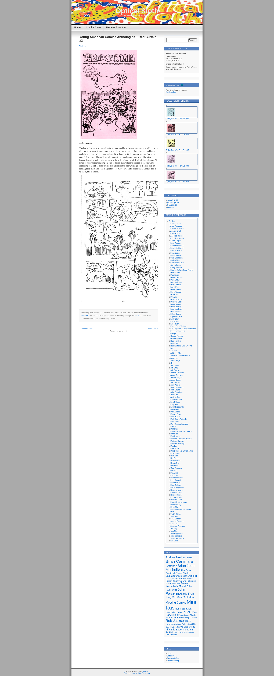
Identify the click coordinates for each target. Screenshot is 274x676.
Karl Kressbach (176, 400)
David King (174, 287)
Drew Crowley (175, 307)
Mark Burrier (175, 417)
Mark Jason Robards (178, 419)
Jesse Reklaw (175, 380)
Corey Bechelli (176, 268)
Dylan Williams (176, 312)
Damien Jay (175, 273)
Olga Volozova (176, 468)
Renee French (175, 495)
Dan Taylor (174, 275)
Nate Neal (174, 456)
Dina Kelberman (176, 299)
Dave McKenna (176, 282)
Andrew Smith (175, 231)
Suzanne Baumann (177, 526)
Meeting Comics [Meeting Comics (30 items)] (176, 602)
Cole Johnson (175, 265)
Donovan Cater (176, 302)
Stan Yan (173, 524)
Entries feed (171, 656)
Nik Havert (174, 466)
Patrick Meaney (176, 478)
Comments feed (173, 658)
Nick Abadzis (175, 461)
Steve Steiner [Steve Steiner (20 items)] (183, 627)
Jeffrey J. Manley (176, 373)
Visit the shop (171, 92)
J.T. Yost (173, 351)
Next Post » (153, 328)
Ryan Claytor (175, 507)
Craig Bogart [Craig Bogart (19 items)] (181, 576)
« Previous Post (85, 328)
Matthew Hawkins (177, 441)
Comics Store (93, 27)
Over (172, 205)
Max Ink (173, 446)
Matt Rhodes (175, 436)
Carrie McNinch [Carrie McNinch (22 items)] (174, 573)
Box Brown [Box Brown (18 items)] (187, 557)
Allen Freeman (176, 226)
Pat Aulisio (174, 473)
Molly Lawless (175, 453)
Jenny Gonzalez (176, 375)
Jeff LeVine (174, 365)
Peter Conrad (175, 480)
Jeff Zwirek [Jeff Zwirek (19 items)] (181, 586)
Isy (171, 348)
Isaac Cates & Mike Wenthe (181, 346)
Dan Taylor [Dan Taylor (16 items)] (170, 579)
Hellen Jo (174, 343)
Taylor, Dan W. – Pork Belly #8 (177, 134)
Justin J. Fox (175, 397)
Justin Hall (174, 395)
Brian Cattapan (176, 255)
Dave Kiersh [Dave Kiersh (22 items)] (181, 578)
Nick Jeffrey (174, 463)
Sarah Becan (175, 514)
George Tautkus (176, 336)
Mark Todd (174, 422)
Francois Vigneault (177, 331)
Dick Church (175, 294)
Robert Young (175, 505)
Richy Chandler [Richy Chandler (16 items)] (191, 617)
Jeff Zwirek (174, 370)
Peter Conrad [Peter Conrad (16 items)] (183, 615)
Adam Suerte (175, 224)
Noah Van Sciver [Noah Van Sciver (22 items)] (174, 612)
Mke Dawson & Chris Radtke (181, 451)
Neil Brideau (175, 458)
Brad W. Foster (176, 251)
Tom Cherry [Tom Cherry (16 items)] (178, 632)
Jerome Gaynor (176, 378)
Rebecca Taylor (176, 492)
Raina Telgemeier (177, 488)
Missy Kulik (174, 448)
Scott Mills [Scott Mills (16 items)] (192, 624)
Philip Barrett (175, 483)
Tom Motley (174, 531)
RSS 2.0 (138, 316)
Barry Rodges (175, 243)
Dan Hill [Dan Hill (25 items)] (192, 575)
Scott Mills (174, 516)
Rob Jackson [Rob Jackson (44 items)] (176, 621)
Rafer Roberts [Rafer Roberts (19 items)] (177, 617)
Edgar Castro (175, 314)
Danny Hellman (176, 277)
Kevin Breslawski (177, 407)
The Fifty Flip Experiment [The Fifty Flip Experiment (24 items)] (180, 628)
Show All (170, 208)
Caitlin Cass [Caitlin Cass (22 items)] (184, 570)
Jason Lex (174, 358)
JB (171, 363)
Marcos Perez (175, 414)
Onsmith (173, 470)
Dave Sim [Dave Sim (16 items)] (176, 581)
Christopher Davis (177, 263)
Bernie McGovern (177, 248)
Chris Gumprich (176, 258)
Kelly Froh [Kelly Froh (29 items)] (187, 593)
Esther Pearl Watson (178, 326)
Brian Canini (175, 253)
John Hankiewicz (176, 387)
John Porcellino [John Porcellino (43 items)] (175, 591)
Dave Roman (175, 285)
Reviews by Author (116, 27)
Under (172, 200)
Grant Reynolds (176, 338)
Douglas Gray (175, 304)
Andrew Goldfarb (176, 229)
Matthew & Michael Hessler (181, 439)
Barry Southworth (177, 246)
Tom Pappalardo (176, 533)
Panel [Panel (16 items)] (194, 612)
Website (82, 46)
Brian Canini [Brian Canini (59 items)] (176, 561)
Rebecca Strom (176, 490)
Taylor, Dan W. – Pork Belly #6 (177, 166)
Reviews (84, 316)
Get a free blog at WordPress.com (137, 673)
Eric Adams (174, 321)
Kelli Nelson (175, 402)
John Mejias (175, 390)
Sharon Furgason (177, 521)
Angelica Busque (176, 236)
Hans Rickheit (175, 341)
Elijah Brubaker (176, 316)
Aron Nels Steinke (177, 238)
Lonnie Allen (175, 409)
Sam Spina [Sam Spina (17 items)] (182, 624)
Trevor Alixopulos (177, 538)
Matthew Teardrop (177, 444)
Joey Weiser (175, 385)
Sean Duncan (175, 519)
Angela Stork (175, 233)
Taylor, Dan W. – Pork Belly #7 (177, 150)
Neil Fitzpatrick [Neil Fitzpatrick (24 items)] (183, 608)
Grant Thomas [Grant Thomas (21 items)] (173, 583)
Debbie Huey (175, 290)
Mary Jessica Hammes (179, 424)
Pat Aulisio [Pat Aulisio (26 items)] (172, 614)
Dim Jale (173, 297)
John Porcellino (176, 392)
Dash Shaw (174, 280)
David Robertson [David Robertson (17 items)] (188, 581)
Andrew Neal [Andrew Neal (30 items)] (174, 557)
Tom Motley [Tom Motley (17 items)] (189, 632)
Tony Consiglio (176, 536)
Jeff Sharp (174, 368)
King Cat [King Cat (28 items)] (171, 597)
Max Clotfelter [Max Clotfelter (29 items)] (185, 597)
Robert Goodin (176, 500)
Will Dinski (174, 541)
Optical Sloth (137, 11)
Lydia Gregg (175, 412)
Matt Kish (174, 434)
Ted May (173, 529)
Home (77, 27)
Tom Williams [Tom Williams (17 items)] (171, 635)
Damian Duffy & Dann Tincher (181, 270)
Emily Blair (174, 319)
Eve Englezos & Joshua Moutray (183, 329)
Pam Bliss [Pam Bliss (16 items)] (188, 612)
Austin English (175, 241)
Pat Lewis (174, 475)
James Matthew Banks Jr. (180, 356)
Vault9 (145, 671)
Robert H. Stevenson (178, 502)
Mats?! (173, 426)
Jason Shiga (175, 360)
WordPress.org (173, 661)
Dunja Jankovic (176, 309)
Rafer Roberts (175, 485)
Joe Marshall (175, 382)
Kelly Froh (174, 404)
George (173, 334)
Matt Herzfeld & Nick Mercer (181, 431)
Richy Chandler (176, 497)
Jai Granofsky (175, 353)
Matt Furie (174, 429)
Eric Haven (174, 324)
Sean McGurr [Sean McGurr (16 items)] (171, 627)
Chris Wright (175, 260)
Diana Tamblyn (176, 292)
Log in (169, 653)
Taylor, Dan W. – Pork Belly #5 (177, 182)
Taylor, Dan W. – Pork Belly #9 (177, 119)
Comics (171, 221)
